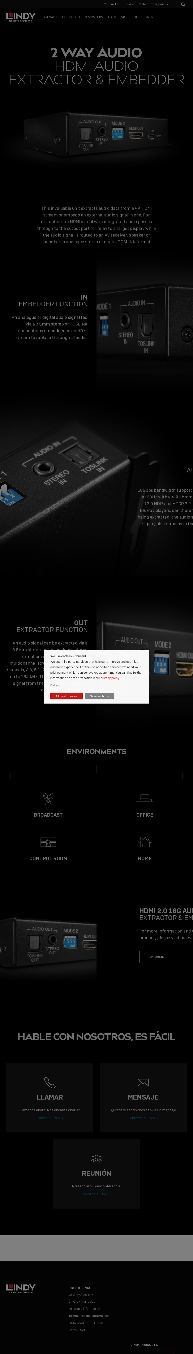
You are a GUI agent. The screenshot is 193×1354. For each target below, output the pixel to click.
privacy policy (110, 678)
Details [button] (55, 685)
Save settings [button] (99, 696)
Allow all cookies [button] (66, 696)
